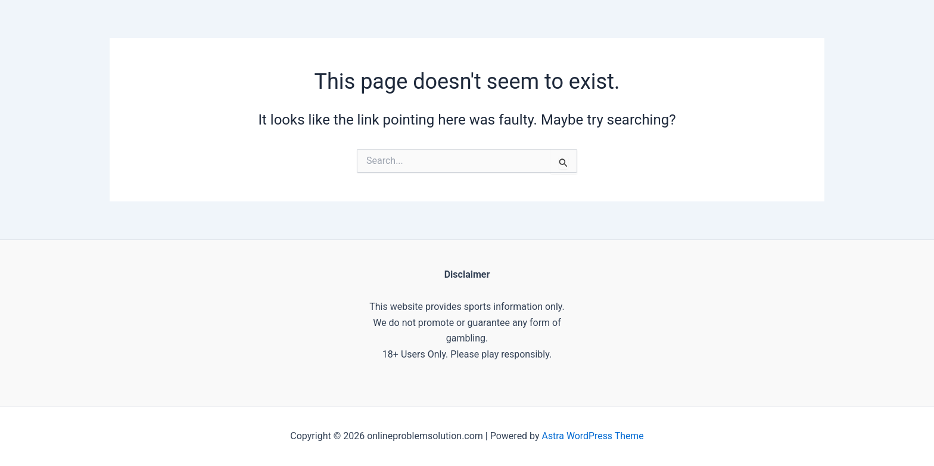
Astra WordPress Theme (592, 436)
